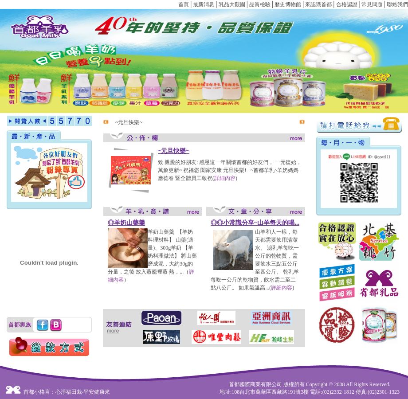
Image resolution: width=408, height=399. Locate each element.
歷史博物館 (288, 4)
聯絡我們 (397, 4)
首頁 (183, 4)
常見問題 (372, 4)
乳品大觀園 (232, 4)
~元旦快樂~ (128, 122)
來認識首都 (318, 4)
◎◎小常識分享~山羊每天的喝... (255, 222)
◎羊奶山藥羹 (126, 222)
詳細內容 (224, 178)
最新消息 (203, 4)
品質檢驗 (260, 4)
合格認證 (346, 4)
